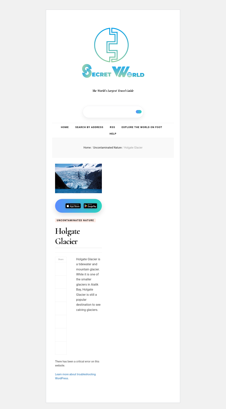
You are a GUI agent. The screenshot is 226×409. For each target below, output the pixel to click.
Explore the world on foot (142, 127)
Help (113, 133)
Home (65, 127)
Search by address (89, 127)
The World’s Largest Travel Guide (113, 91)
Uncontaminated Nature (75, 220)
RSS (112, 127)
